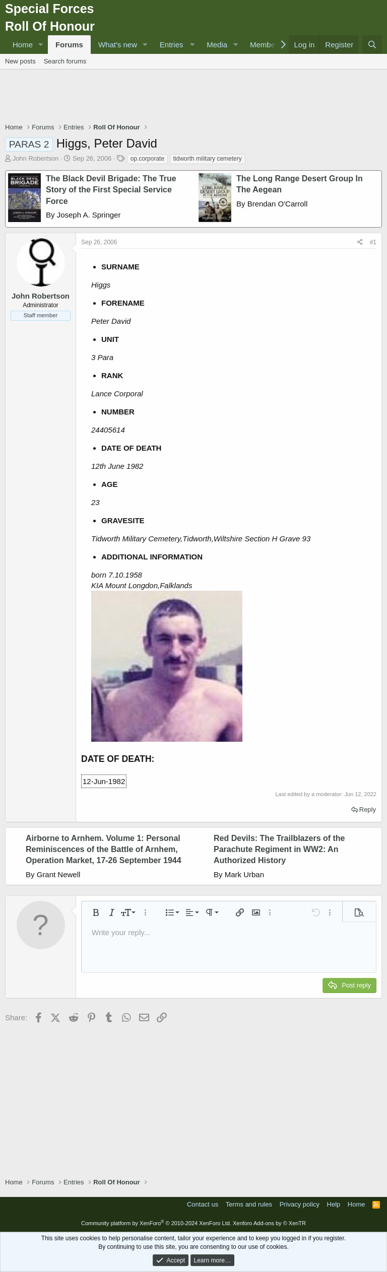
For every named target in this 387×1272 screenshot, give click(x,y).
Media (217, 44)
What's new (117, 44)
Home (23, 44)
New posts (20, 61)
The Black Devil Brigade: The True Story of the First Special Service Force (111, 189)
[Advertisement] (193, 97)
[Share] (360, 242)
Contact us (202, 1204)
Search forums (65, 61)
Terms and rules (249, 1204)
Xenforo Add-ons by (269, 1223)
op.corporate (147, 158)
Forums (69, 44)
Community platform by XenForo (156, 1223)
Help (334, 1204)
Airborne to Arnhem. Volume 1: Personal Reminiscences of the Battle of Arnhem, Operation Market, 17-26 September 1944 (103, 849)
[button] (41, 44)
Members (266, 44)
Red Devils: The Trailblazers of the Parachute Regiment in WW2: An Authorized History (279, 849)
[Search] (372, 44)
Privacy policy (299, 1204)
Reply (367, 809)
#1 (373, 242)
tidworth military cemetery (207, 158)
